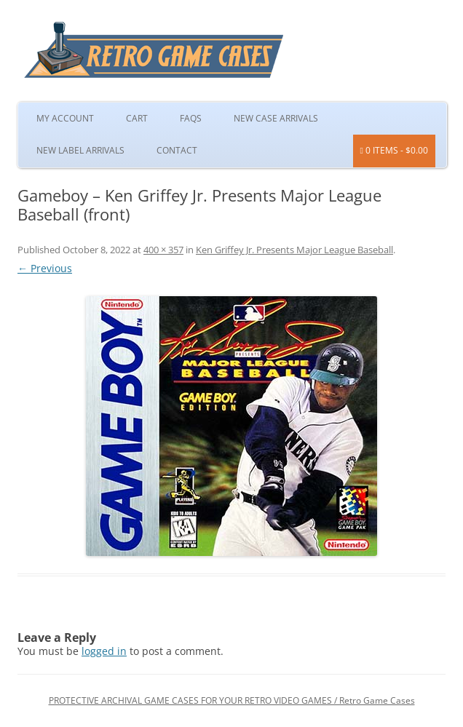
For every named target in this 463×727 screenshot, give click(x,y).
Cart (137, 118)
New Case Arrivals (276, 118)
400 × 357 (163, 249)
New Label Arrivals (80, 150)
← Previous (44, 268)
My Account (65, 118)
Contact (177, 150)
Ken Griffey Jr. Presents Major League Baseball (294, 249)
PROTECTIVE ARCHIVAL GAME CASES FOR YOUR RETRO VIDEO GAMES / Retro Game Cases (232, 700)
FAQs (191, 118)
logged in (104, 651)
